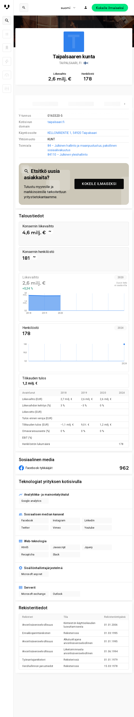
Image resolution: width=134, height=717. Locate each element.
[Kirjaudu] (86, 7)
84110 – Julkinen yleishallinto (68, 154)
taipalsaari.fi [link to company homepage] (56, 122)
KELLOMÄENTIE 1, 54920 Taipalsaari (72, 133)
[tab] (45, 104)
